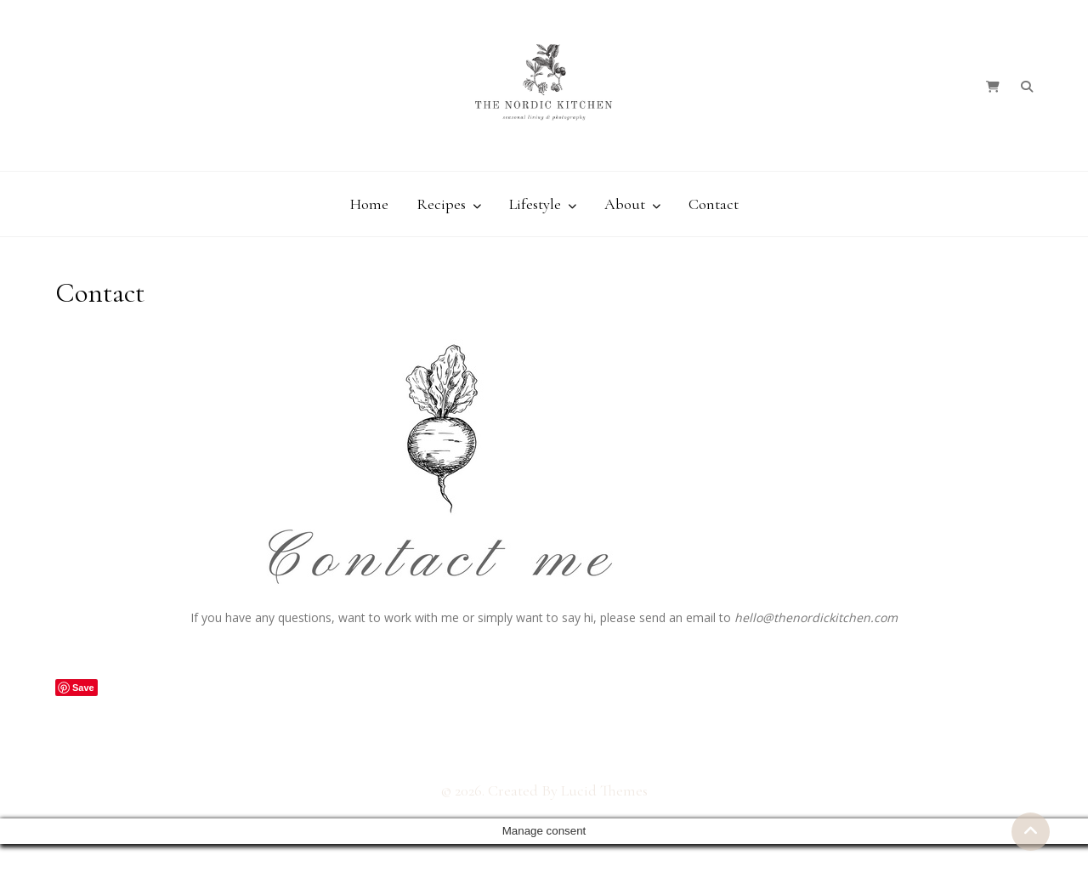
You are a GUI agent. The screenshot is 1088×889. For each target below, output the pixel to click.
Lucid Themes (604, 790)
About (624, 204)
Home (369, 204)
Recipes (441, 204)
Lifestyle (535, 204)
